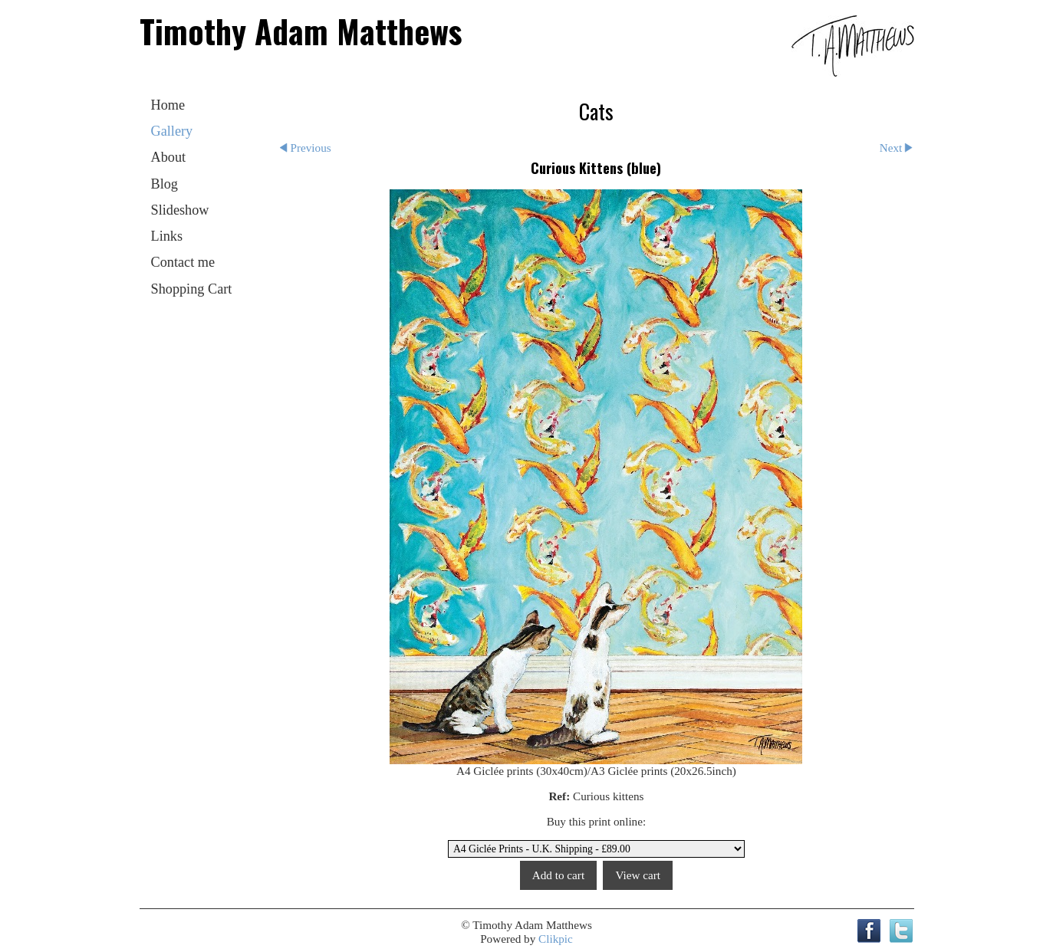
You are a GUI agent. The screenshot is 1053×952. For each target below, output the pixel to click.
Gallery (172, 131)
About (168, 157)
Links (167, 236)
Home (168, 105)
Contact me (183, 262)
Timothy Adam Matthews (301, 30)
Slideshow (180, 210)
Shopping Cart (191, 289)
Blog (164, 184)
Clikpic (555, 938)
